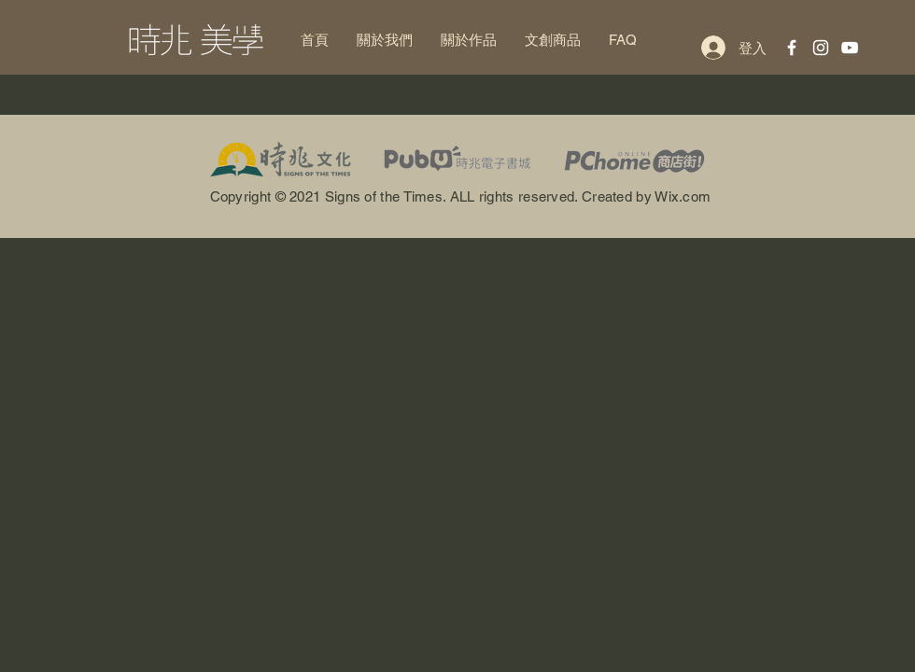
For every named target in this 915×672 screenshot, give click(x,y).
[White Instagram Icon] (820, 47)
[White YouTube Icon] (849, 47)
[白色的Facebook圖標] (791, 47)
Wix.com (683, 196)
